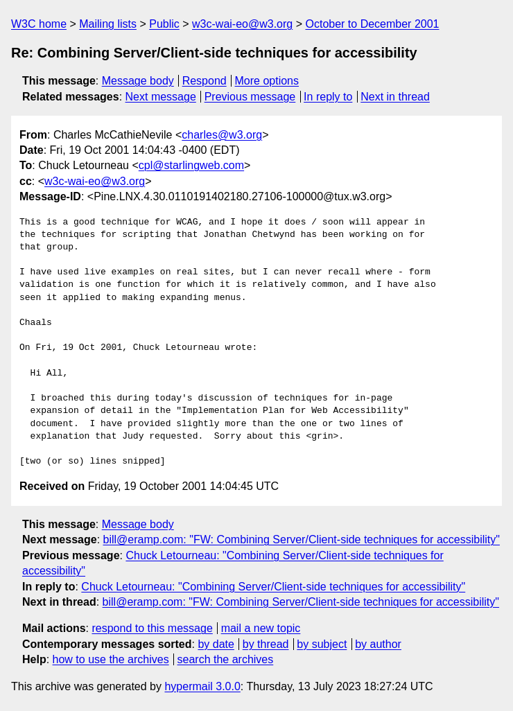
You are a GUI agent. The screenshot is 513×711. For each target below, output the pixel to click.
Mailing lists (108, 24)
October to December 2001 (372, 24)
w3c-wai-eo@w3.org (242, 24)
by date (216, 644)
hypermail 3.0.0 (202, 686)
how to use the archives (111, 659)
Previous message (250, 97)
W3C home (39, 24)
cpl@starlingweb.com (191, 165)
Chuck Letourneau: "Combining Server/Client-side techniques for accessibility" (273, 586)
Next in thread (395, 97)
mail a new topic (261, 628)
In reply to (328, 97)
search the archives (225, 659)
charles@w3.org (222, 135)
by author (378, 644)
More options (267, 81)
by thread (266, 644)
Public (164, 24)
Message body (138, 81)
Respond (204, 81)
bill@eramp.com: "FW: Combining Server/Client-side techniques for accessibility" (301, 539)
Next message (160, 97)
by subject (322, 644)
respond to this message (152, 628)
